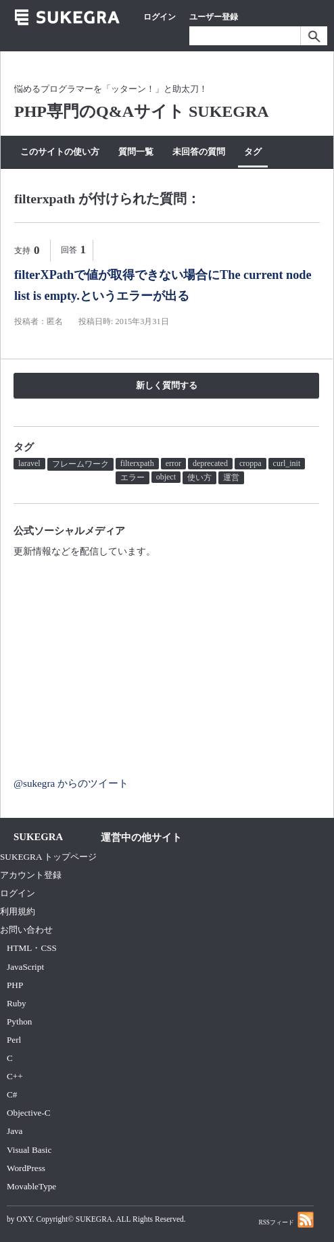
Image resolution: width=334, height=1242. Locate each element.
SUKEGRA (94, 1219)
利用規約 (17, 911)
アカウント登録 (31, 875)
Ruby (16, 1003)
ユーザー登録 (213, 17)
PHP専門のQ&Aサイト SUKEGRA (141, 111)
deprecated (210, 463)
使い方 (199, 477)
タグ (253, 152)
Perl (14, 1040)
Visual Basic (29, 1150)
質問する (100, 178)
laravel (29, 463)
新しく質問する (166, 385)
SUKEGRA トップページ (48, 857)
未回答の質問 (198, 152)
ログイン (159, 17)
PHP (15, 985)
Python (19, 1021)
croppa (250, 463)
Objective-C (29, 1113)
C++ (15, 1076)
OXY (24, 1219)
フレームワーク (80, 464)
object (166, 477)
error (173, 463)
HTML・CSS (32, 948)
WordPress (26, 1168)
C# (12, 1094)
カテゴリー (42, 178)
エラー (132, 477)
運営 (231, 477)
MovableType (31, 1186)
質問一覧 (135, 152)
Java (15, 1131)
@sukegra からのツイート (71, 783)
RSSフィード (286, 1219)
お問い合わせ (26, 930)
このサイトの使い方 (59, 152)
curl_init (287, 463)
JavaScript (25, 967)
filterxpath (137, 463)
